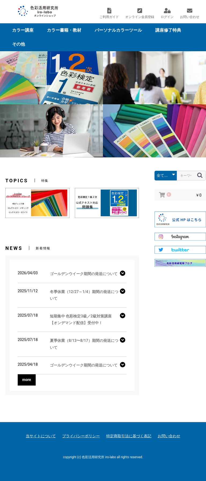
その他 (18, 44)
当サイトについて (41, 436)
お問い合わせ (169, 436)
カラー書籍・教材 (64, 30)
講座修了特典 (168, 30)
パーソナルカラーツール (118, 30)
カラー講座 (23, 30)
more (26, 380)
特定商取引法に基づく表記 (128, 436)
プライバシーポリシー (81, 436)
